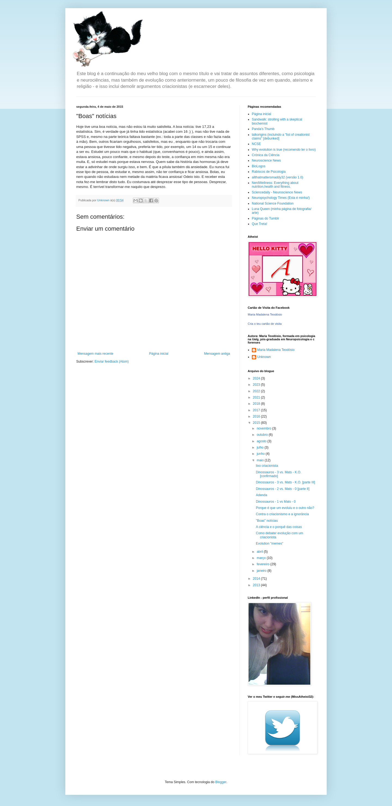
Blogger (220, 782)
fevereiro (263, 564)
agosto (262, 441)
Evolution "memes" (269, 543)
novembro (264, 428)
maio (261, 460)
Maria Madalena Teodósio (265, 314)
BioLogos (258, 166)
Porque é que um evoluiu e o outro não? (285, 508)
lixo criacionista (267, 466)
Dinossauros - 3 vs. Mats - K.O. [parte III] (285, 482)
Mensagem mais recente (95, 354)
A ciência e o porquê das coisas (279, 527)
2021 (257, 397)
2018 (257, 404)
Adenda (261, 495)
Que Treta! (259, 224)
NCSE (256, 144)
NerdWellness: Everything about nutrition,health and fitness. (275, 185)
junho (261, 454)
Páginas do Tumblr (265, 218)
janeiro (262, 571)
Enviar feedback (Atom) (111, 361)
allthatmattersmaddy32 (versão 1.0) (277, 177)
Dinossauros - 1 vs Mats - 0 (276, 502)
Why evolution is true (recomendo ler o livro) (284, 150)
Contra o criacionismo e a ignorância (282, 514)
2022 (257, 391)
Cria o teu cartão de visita (265, 323)
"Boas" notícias (267, 521)
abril (260, 552)
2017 (257, 410)
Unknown (264, 357)
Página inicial (159, 354)
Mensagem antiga (217, 354)
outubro (263, 435)
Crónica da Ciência (265, 155)
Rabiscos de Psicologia (269, 172)
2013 (257, 585)
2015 (257, 423)
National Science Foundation (272, 203)
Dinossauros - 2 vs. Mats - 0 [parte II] (283, 489)
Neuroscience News (266, 160)
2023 (257, 385)
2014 (257, 578)
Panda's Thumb (263, 129)
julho (261, 447)
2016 (257, 416)
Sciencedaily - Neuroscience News (277, 192)
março (262, 558)
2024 (257, 378)
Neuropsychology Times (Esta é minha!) (281, 198)
